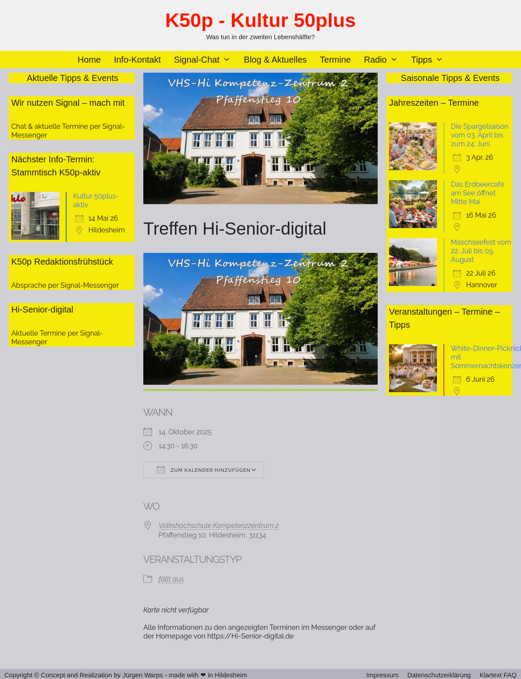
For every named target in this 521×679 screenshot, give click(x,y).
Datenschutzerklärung (439, 675)
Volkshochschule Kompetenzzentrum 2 (219, 525)
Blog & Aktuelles (275, 59)
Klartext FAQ (498, 675)
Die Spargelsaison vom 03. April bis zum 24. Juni (479, 135)
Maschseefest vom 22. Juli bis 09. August (481, 251)
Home (89, 59)
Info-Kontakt (137, 59)
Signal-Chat (205, 59)
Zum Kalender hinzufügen (203, 470)
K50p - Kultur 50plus (260, 20)
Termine (335, 59)
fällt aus (171, 579)
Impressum (382, 675)
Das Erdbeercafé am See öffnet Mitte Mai (477, 193)
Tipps (430, 59)
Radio (384, 59)
